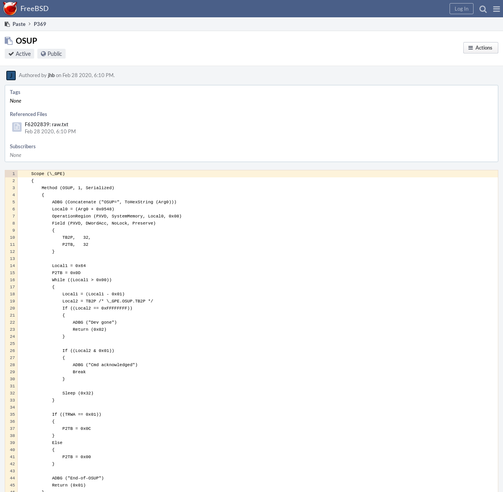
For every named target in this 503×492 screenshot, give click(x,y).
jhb (51, 75)
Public (55, 53)
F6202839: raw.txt (46, 124)
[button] (496, 8)
